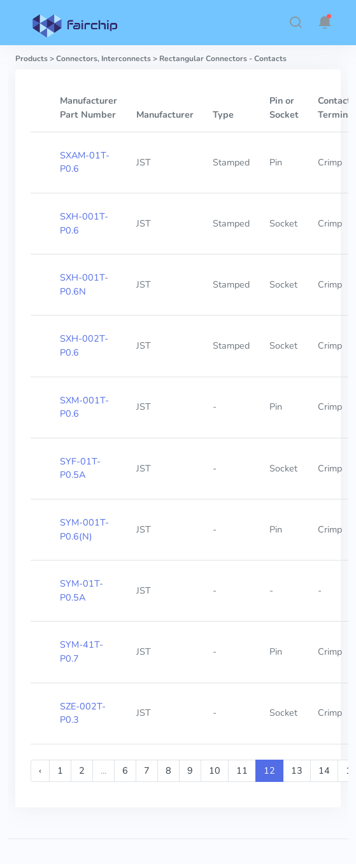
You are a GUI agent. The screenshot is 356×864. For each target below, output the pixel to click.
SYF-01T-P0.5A (80, 468)
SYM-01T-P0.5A (81, 590)
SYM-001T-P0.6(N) (84, 529)
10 (214, 770)
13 (297, 770)
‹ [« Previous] (40, 770)
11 (242, 770)
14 (324, 770)
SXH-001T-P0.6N (84, 284)
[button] (295, 22)
